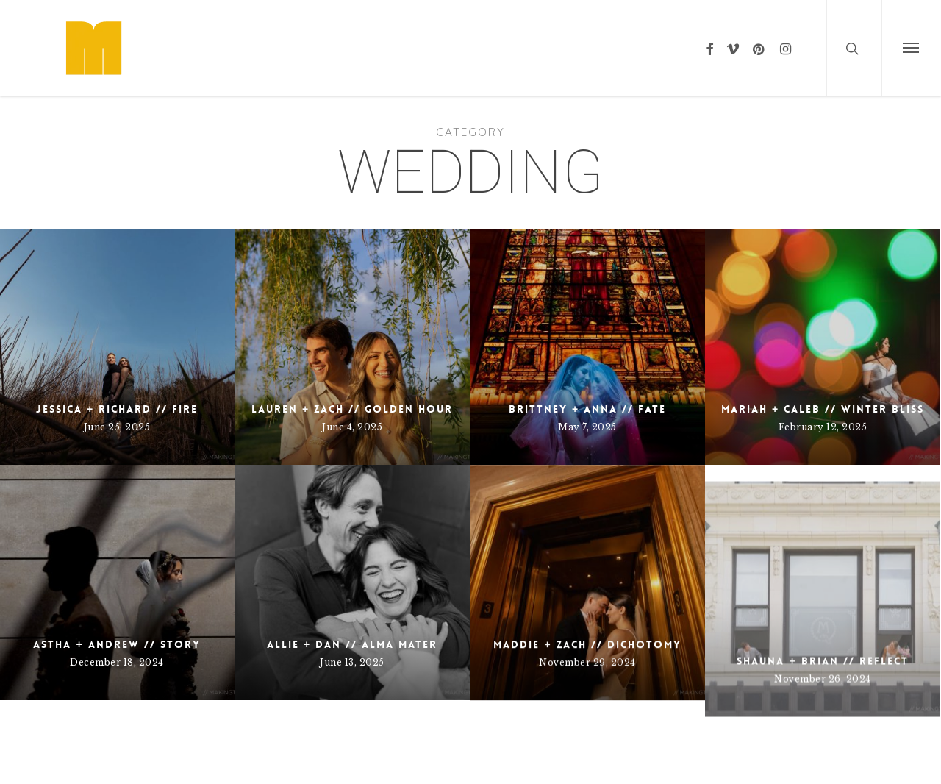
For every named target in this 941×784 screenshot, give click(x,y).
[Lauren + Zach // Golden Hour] (352, 347)
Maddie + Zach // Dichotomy (587, 690)
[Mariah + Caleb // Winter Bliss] (822, 347)
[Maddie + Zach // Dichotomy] (587, 628)
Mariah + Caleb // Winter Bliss (822, 409)
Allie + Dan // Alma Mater (352, 661)
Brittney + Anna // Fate (587, 409)
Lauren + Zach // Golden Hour (352, 409)
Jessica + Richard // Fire (117, 409)
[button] (911, 48)
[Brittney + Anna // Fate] (587, 347)
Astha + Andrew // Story (116, 646)
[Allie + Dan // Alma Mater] (352, 599)
